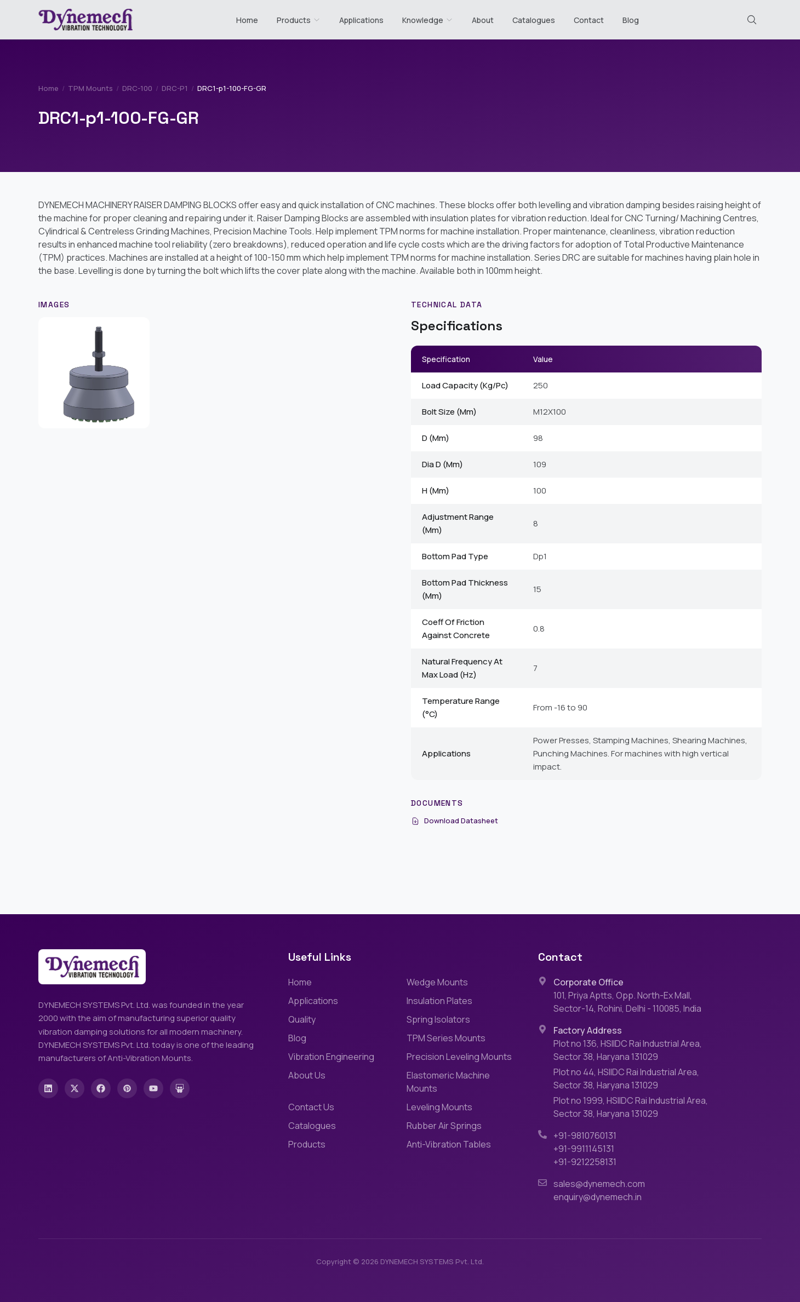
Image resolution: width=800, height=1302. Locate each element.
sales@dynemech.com (599, 1184)
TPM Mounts (90, 88)
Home (247, 20)
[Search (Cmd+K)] (752, 20)
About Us (306, 1075)
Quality (302, 1019)
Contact (589, 20)
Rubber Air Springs (444, 1126)
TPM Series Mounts (446, 1038)
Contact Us (311, 1107)
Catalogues (533, 20)
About (483, 20)
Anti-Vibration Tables (449, 1144)
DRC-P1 (175, 88)
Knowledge (427, 20)
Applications (361, 20)
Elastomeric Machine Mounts (448, 1081)
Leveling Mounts (439, 1107)
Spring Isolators (438, 1019)
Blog (630, 20)
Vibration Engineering (331, 1057)
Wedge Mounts (437, 982)
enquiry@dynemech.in (597, 1197)
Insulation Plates (439, 1001)
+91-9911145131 (583, 1149)
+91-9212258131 (584, 1162)
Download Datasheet (454, 820)
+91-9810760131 (584, 1135)
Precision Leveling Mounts (459, 1057)
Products (294, 20)
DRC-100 (137, 88)
